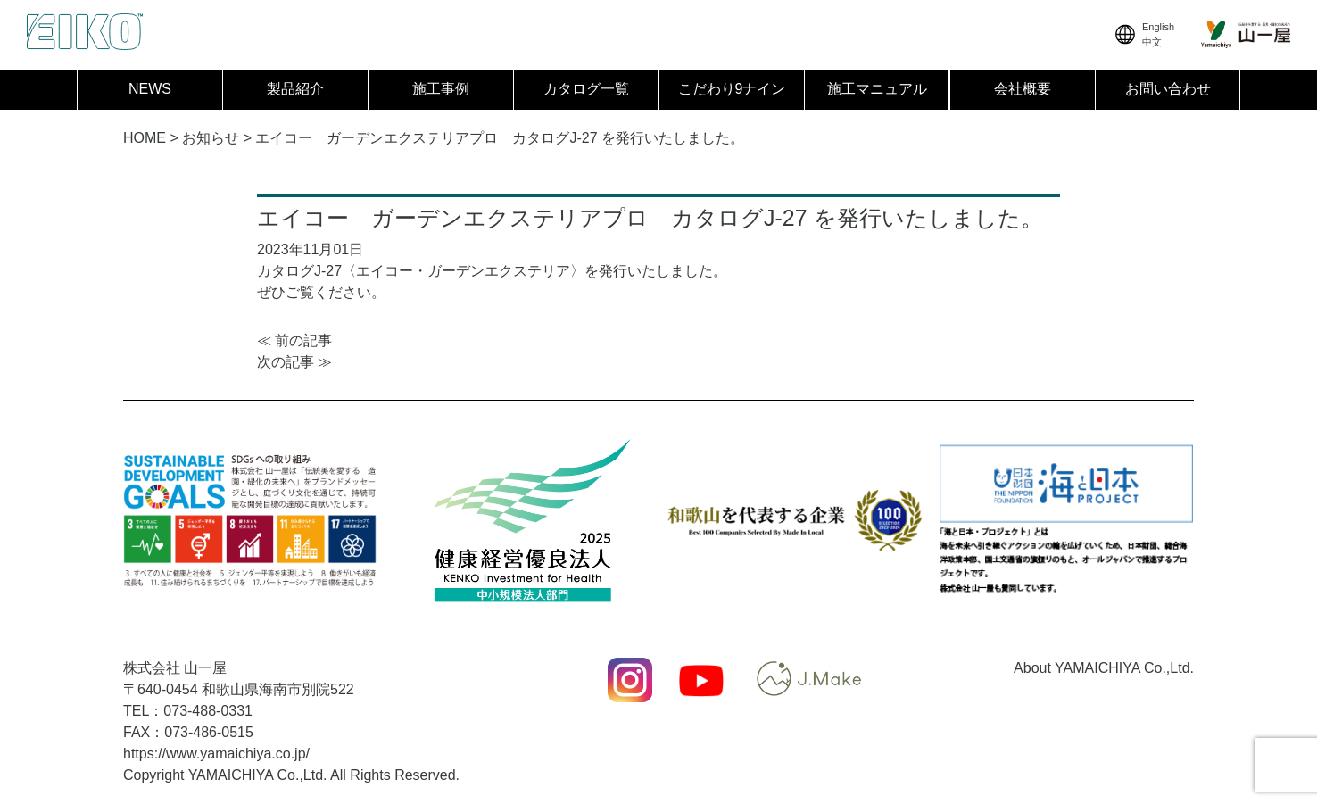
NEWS (149, 88)
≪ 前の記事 (294, 340)
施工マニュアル (877, 88)
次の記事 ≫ (294, 361)
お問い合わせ (1168, 88)
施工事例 (440, 88)
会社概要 (1022, 88)
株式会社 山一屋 (175, 668)
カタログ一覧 (586, 88)
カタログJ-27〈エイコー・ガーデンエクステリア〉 (420, 270)
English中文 (1143, 34)
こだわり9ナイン (732, 88)
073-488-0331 (208, 710)
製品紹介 (295, 88)
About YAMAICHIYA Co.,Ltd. (1104, 668)
